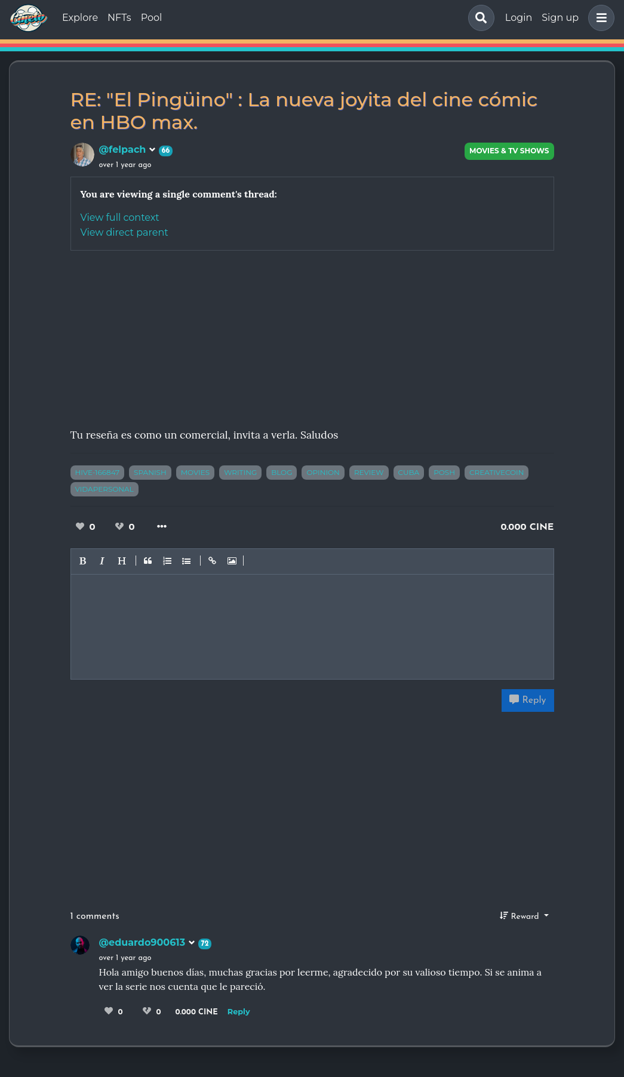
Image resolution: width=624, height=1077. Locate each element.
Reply (527, 700)
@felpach (127, 149)
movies (195, 472)
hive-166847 (97, 472)
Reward (521, 916)
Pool (151, 17)
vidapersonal (104, 489)
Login (518, 17)
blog (281, 472)
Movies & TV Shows (509, 150)
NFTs (119, 17)
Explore (80, 17)
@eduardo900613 (147, 942)
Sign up (560, 17)
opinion (322, 472)
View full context (120, 217)
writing (240, 472)
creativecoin (496, 472)
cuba (409, 472)
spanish (150, 472)
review (369, 472)
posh (444, 472)
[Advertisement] (312, 334)
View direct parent (124, 232)
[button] (598, 18)
